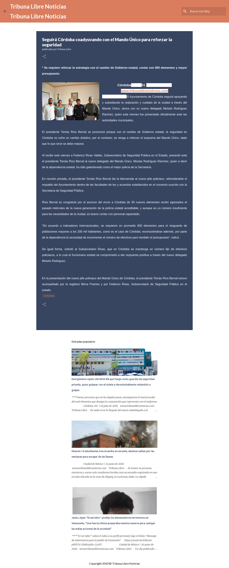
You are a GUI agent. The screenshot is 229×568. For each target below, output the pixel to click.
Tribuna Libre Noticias (38, 6)
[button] (44, 56)
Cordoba (48, 295)
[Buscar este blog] (207, 11)
